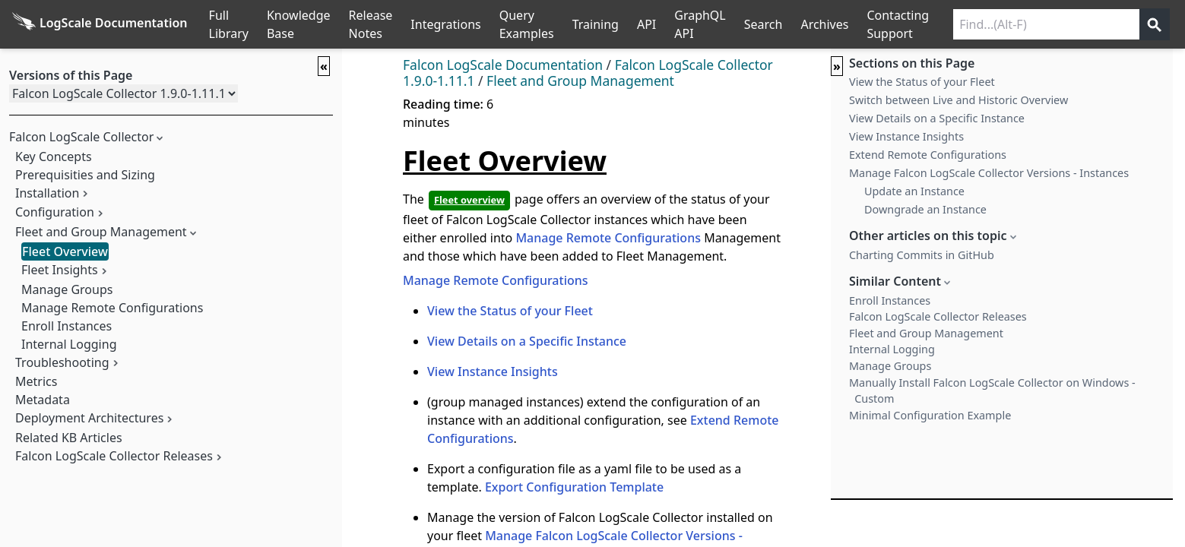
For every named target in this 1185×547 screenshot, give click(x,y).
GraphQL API (700, 24)
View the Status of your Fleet (510, 310)
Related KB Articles (68, 437)
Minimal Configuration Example (930, 415)
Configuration (54, 212)
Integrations (445, 24)
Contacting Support (898, 24)
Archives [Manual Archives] (824, 24)
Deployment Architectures (89, 417)
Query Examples (526, 24)
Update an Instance (914, 191)
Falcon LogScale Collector (81, 136)
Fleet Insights (59, 269)
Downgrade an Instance (925, 209)
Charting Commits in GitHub (921, 255)
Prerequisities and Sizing (85, 174)
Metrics (36, 381)
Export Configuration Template (574, 487)
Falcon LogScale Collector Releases (114, 455)
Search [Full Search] (763, 24)
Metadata (42, 399)
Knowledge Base (299, 24)
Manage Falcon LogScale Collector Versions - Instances (989, 173)
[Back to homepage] (100, 24)
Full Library (229, 24)
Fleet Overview (65, 251)
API (646, 24)
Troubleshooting (62, 362)
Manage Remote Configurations (112, 307)
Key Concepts (53, 156)
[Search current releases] (1046, 24)
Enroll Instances (66, 326)
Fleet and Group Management (101, 231)
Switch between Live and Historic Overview (958, 100)
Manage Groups (66, 289)
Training (595, 24)
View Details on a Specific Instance (526, 341)
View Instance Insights (492, 371)
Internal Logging (68, 344)
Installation (47, 193)
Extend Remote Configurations (927, 154)
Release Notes (371, 24)
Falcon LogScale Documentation (503, 64)
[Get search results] (1154, 24)
